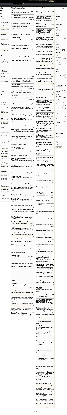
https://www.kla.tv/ (45, 281)
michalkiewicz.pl (2, 10)
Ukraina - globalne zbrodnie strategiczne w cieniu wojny (20, 107)
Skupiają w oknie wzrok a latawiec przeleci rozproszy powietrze (21, 227)
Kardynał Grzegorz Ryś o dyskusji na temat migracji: (19, 48)
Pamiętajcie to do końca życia (40, 286)
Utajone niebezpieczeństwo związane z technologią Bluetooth (20, 296)
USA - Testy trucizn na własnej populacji (42, 72)
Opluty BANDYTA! (39, 23)
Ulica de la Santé (57, 144)
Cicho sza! (57, 11)
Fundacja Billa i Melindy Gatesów (40, 194)
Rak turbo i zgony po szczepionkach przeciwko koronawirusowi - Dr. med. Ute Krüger (43, 65)
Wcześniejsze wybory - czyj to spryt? (59, 133)
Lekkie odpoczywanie (14, 283)
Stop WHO (1, 15)
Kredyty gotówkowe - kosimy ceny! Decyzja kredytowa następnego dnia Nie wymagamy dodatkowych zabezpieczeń (60, 30)
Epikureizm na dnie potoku (15, 147)
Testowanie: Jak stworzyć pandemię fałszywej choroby (44, 9)
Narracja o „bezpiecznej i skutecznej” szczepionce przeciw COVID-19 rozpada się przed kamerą (44, 129)
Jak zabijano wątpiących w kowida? (41, 387)
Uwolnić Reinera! (38, 379)
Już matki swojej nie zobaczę (15, 255)
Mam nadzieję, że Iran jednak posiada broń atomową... (19, 232)
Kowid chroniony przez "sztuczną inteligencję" (43, 107)
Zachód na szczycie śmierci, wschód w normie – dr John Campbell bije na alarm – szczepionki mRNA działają (44, 234)
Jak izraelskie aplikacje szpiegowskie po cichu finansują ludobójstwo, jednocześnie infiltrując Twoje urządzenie (22, 137)
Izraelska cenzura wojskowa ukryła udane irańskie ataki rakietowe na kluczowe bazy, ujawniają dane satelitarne (22, 130)
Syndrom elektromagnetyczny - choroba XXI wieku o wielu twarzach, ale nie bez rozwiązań (44, 171)
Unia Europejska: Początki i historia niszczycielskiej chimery (20, 181)
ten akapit (41, 12)
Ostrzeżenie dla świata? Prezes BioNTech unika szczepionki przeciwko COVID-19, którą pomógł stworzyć (43, 340)
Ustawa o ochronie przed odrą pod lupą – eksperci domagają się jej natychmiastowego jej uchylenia (44, 59)
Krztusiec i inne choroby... (40, 393)
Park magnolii (13, 192)
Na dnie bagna (57, 44)
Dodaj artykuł (51, 1)
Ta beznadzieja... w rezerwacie (16, 15)
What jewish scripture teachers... (59, 64)
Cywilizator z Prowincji (14, 95)
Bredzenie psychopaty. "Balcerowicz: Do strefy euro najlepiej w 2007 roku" (60, 76)
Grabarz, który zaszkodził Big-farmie (42, 280)
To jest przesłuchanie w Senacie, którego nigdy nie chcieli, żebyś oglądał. (44, 130)
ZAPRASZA (36, 0)
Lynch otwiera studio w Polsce (59, 37)
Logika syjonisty (13, 301)
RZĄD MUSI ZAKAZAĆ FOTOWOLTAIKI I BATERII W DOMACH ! (22, 266)
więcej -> (1, 202)
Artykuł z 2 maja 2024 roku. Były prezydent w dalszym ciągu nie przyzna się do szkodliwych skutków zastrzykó (45, 296)
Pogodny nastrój (13, 165)
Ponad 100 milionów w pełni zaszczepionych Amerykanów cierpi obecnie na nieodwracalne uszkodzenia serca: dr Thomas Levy (43, 332)
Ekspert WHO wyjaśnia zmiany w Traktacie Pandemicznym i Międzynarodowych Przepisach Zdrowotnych (43, 364)
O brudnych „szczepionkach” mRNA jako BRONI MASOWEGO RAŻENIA (44, 348)
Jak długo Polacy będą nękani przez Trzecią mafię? (19, 26)
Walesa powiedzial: (58, 98)
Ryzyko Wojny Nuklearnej (58, 91)
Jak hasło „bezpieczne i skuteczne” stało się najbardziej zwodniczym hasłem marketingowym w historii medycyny (44, 114)
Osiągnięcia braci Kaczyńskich (16, 10)
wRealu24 (1, 14)
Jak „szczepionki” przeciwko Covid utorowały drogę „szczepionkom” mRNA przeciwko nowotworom (44, 308)
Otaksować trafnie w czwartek (16, 123)
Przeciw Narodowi (57, 115)
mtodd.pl (1, 12)
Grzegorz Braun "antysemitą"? (16, 37)
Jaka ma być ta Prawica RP (58, 57)
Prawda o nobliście (58, 16)
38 (60, 147)
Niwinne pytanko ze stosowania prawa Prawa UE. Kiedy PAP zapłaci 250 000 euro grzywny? (61, 107)
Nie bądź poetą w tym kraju (15, 84)
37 (59, 147)
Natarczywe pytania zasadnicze (59, 96)
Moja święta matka (14, 244)
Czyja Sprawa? (57, 117)
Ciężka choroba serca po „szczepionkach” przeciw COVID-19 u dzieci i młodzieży (44, 17)
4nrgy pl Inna (22, 280)
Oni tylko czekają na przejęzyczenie (16, 112)
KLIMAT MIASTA (58, 70)
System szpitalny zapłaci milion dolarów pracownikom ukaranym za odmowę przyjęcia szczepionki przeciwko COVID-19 (44, 157)
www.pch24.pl (1, 8)
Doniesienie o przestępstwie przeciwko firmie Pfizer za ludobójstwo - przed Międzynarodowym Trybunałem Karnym (44, 273)
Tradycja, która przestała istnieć (59, 24)
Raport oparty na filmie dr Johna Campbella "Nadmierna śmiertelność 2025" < (45, 237)
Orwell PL (1, 13)
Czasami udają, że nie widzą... (59, 39)
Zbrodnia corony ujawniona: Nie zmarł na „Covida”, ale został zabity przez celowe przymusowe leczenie (45, 101)
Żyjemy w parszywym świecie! (16, 216)
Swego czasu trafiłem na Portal (39, 281)
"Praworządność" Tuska (15, 307)
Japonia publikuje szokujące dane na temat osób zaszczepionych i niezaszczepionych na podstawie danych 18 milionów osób (45, 209)
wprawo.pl (1, 7)
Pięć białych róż (57, 141)
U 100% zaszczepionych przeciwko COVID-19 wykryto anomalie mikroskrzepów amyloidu (44, 94)
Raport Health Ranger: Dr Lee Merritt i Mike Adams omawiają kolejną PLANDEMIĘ (44, 355)
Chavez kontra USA (58, 59)
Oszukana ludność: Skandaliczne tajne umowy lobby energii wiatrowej (22, 187)
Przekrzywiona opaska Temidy (59, 86)
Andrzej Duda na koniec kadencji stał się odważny (19, 118)
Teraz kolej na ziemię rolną (58, 109)
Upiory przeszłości (57, 101)
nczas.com (1, 11)
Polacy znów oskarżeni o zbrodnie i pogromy (60, 49)
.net (30, 0)
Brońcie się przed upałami (15, 198)
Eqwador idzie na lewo (58, 122)
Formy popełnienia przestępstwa (16, 176)
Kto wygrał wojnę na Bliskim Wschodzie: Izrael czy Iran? (20, 221)
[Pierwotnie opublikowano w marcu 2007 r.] (22, 56)
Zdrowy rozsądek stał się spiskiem (41, 215)
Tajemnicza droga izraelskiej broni (59, 78)
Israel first (12, 203)
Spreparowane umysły (58, 35)
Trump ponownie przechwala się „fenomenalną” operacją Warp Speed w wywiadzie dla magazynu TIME (45, 294)
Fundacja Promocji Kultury (33, 411)
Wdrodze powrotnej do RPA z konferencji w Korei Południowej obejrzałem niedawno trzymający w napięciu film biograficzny (44, 144)
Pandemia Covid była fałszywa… (41, 325)
